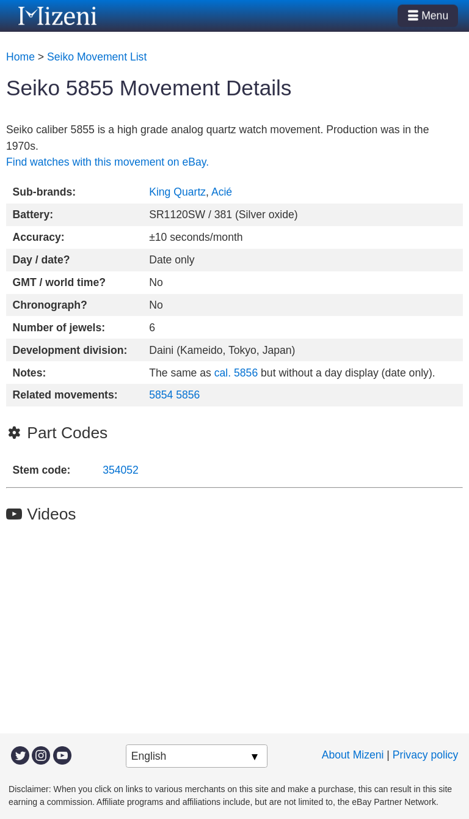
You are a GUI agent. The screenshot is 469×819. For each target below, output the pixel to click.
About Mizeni (353, 755)
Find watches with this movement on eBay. (107, 162)
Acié (221, 192)
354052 (121, 470)
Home (20, 57)
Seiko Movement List (97, 57)
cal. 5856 (236, 373)
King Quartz (177, 192)
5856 (188, 395)
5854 (161, 395)
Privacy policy (426, 755)
